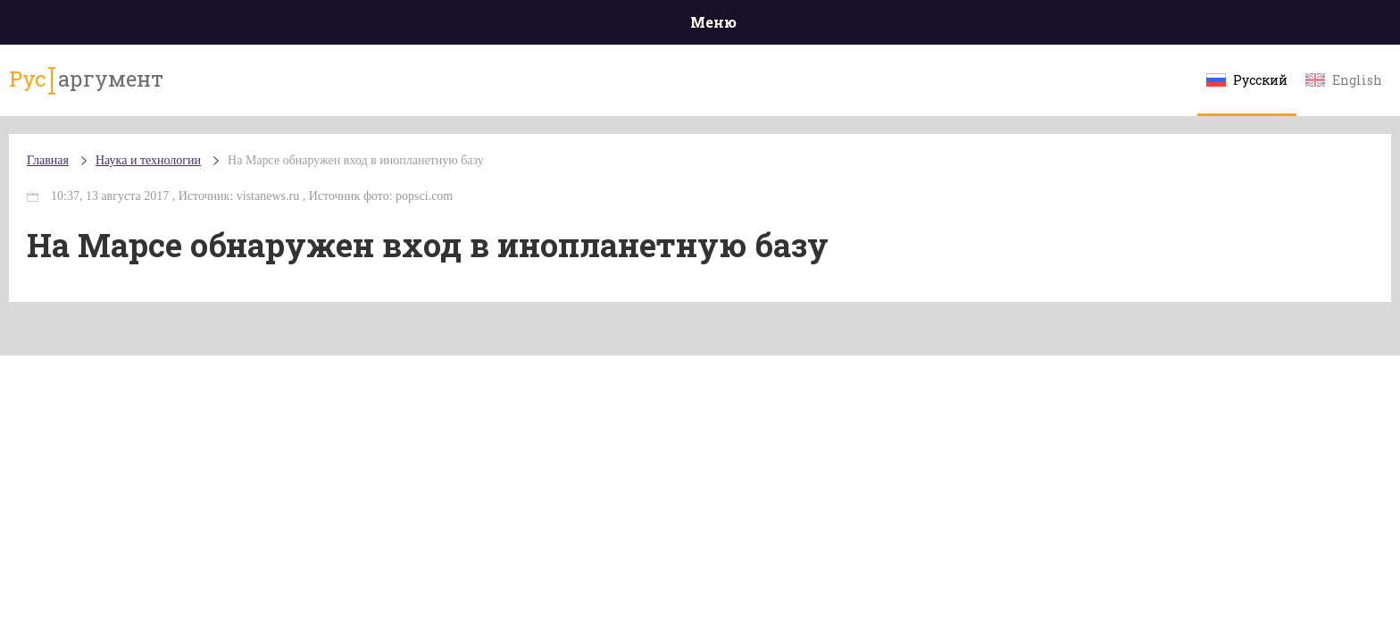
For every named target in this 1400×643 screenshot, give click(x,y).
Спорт (740, 26)
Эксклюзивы (1085, 26)
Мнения (1190, 26)
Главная (209, 26)
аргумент (241, 88)
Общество (542, 26)
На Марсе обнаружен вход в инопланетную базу (520, 178)
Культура (974, 26)
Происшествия (321, 26)
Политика (440, 26)
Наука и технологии (851, 36)
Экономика (647, 26)
